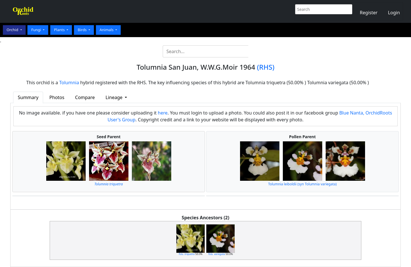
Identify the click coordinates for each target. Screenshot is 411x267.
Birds (83, 29)
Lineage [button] (115, 97)
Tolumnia (69, 82)
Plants (60, 29)
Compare (85, 97)
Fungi (36, 29)
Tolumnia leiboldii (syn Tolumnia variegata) (302, 184)
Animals (107, 29)
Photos (56, 97)
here (163, 113)
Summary (28, 97)
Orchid (13, 29)
